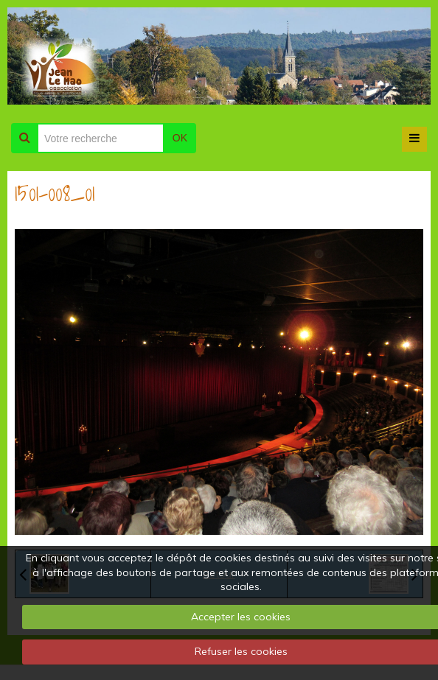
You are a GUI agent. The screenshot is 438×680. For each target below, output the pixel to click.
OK (180, 138)
